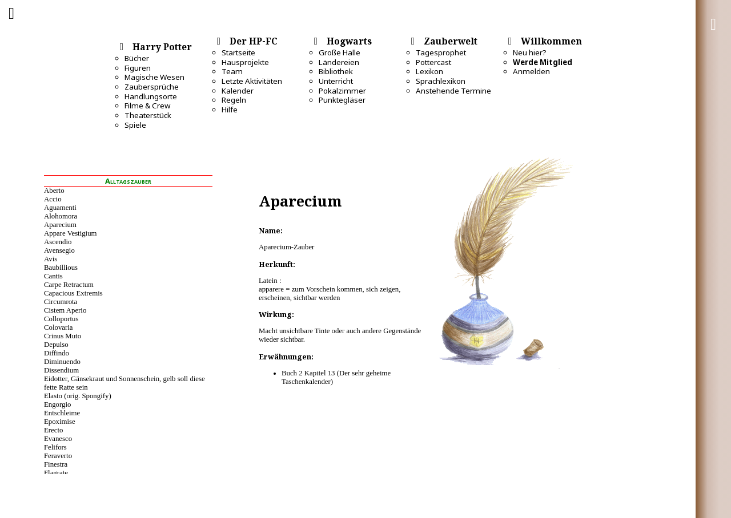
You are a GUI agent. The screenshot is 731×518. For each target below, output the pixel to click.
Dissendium (61, 370)
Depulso (56, 345)
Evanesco (58, 439)
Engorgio (57, 404)
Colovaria (58, 327)
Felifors (55, 447)
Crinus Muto (62, 336)
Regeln (234, 100)
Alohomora (60, 216)
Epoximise (59, 422)
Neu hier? (530, 52)
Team (232, 71)
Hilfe (230, 109)
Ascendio (57, 242)
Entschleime (62, 413)
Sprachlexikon (440, 81)
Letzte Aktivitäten (252, 81)
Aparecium (60, 225)
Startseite (238, 52)
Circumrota (60, 302)
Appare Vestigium (70, 233)
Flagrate (56, 473)
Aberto (54, 191)
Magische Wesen (154, 77)
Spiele (135, 125)
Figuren (137, 68)
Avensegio (59, 250)
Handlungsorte (150, 96)
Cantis (53, 276)
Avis (50, 259)
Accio (53, 199)
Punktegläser (342, 100)
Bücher (136, 58)
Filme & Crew (147, 105)
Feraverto (58, 456)
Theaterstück (147, 115)
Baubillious (61, 268)
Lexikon (429, 71)
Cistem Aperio (65, 310)
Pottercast (433, 62)
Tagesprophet (441, 52)
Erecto (53, 430)
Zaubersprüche (151, 87)
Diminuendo (62, 362)
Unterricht (336, 81)
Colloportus (61, 319)
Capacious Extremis (73, 293)
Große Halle (339, 52)
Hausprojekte (245, 62)
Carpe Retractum (69, 285)
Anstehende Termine (453, 91)
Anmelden (531, 71)
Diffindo (56, 353)
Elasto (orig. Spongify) (77, 396)
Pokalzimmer (342, 91)
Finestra (55, 464)
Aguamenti (60, 208)
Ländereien (339, 62)
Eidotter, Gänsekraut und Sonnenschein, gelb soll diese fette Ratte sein (124, 383)
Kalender (238, 91)
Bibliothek (336, 71)
